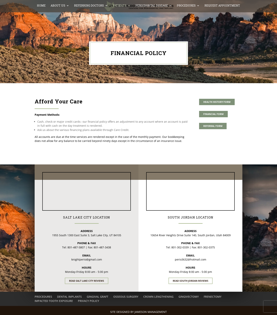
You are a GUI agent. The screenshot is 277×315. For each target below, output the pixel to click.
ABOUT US (58, 22)
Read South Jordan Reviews (190, 280)
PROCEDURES (186, 22)
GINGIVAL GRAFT (97, 296)
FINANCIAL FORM (213, 114)
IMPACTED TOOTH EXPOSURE (54, 301)
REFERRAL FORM (212, 126)
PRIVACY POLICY (88, 301)
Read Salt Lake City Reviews (86, 280)
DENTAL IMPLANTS (69, 296)
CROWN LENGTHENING (158, 296)
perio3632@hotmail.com (190, 259)
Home (41, 22)
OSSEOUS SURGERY (125, 296)
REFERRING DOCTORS (89, 22)
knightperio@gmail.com (86, 259)
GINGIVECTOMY (189, 296)
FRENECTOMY (212, 296)
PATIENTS (120, 22)
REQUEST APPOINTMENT (222, 22)
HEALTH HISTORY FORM (216, 102)
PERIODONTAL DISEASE (151, 22)
